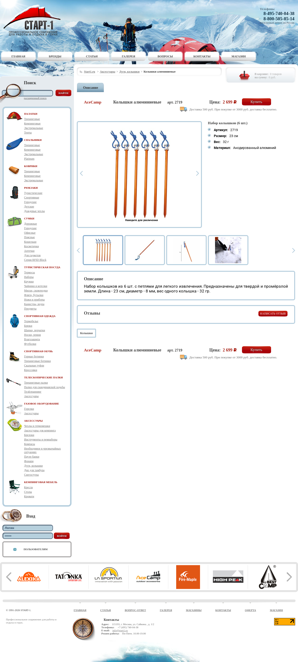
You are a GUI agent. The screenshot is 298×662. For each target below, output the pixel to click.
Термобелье (31, 321)
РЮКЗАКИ (31, 187)
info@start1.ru (120, 630)
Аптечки (29, 250)
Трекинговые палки (36, 382)
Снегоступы (31, 474)
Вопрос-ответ (135, 610)
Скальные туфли (34, 365)
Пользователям (36, 549)
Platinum (29, 158)
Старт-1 (34, 20)
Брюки (28, 325)
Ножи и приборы (34, 299)
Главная (18, 56)
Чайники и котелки (35, 286)
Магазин (238, 56)
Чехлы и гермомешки (37, 426)
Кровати (29, 496)
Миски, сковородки (36, 290)
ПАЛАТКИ (30, 113)
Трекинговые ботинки (37, 361)
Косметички (31, 246)
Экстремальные (33, 128)
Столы (28, 492)
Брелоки (29, 435)
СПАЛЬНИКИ (33, 139)
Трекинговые (32, 119)
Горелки (29, 408)
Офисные (30, 232)
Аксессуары (31, 396)
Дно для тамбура (34, 470)
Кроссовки (30, 370)
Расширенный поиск (35, 98)
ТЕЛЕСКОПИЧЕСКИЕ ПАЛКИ (43, 377)
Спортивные (31, 197)
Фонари (29, 461)
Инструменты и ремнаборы (40, 439)
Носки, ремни (32, 334)
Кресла (28, 487)
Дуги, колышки (33, 465)
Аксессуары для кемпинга (40, 430)
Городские (30, 202)
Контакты (202, 56)
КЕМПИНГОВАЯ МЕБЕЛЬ (40, 482)
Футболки (30, 344)
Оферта (250, 610)
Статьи (92, 56)
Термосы (29, 272)
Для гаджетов (32, 255)
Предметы (30, 308)
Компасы (29, 444)
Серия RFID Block (35, 260)
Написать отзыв (273, 313)
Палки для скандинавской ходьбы (44, 387)
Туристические (33, 193)
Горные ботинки (34, 356)
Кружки (29, 281)
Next (197, 173)
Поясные (29, 237)
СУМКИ (29, 218)
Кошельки (30, 241)
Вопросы (165, 56)
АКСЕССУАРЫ (33, 420)
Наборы (29, 277)
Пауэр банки (31, 456)
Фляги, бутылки (33, 295)
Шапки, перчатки (34, 330)
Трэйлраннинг (32, 391)
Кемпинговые (32, 123)
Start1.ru (89, 71)
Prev (81, 173)
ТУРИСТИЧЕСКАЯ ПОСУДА (42, 267)
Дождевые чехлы (34, 211)
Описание (90, 87)
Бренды (55, 56)
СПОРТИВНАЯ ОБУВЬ (38, 351)
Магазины (194, 610)
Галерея (128, 56)
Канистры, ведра (34, 304)
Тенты (28, 132)
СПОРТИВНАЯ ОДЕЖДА (40, 316)
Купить (256, 102)
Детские (29, 206)
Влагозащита (32, 339)
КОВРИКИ (30, 166)
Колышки (86, 333)
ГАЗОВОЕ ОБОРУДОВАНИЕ (41, 403)
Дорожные (30, 223)
